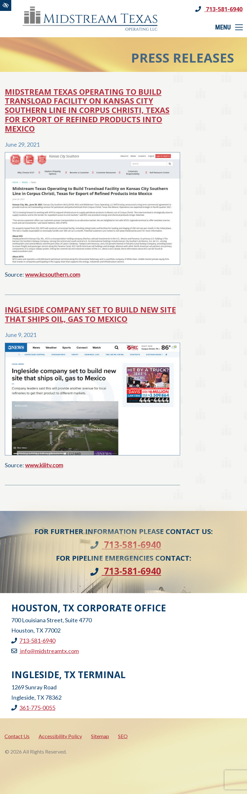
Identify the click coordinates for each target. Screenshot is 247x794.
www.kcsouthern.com (52, 274)
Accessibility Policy (60, 736)
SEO (123, 736)
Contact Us (17, 736)
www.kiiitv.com (44, 465)
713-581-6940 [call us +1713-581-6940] (218, 9)
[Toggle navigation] (229, 27)
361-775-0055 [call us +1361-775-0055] (33, 707)
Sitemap (100, 736)
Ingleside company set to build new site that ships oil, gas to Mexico (90, 314)
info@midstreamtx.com (45, 650)
